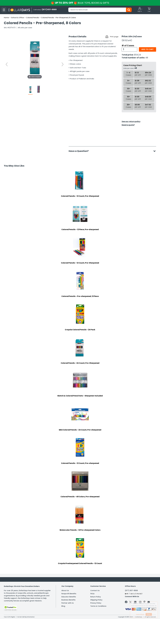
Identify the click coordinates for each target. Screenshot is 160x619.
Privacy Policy (95, 603)
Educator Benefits (68, 597)
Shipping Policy (96, 600)
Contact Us (95, 590)
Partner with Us (67, 603)
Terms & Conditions (98, 606)
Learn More (140, 614)
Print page (114, 37)
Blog (63, 606)
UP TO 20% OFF (80, 3)
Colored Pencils (32, 17)
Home (6, 17)
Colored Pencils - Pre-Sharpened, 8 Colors (58, 17)
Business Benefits (68, 600)
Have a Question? (80, 151)
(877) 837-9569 (131, 590)
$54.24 (137, 54)
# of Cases (128, 45)
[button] (140, 9)
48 (146, 57)
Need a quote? (128, 125)
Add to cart (147, 49)
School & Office (17, 17)
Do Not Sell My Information (26, 617)
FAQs (92, 594)
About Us (65, 590)
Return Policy (95, 597)
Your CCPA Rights (9, 617)
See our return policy (131, 121)
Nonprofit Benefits (68, 594)
